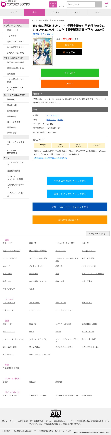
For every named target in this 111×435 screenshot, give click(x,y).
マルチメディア (9, 289)
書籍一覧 (32, 243)
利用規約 (7, 431)
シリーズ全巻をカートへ (70, 168)
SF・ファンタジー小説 (38, 258)
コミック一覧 (34, 303)
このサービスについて (15, 163)
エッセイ (6, 266)
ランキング (12, 36)
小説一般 (85, 243)
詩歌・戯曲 (60, 281)
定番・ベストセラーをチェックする (69, 207)
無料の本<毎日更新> (15, 68)
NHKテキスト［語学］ (64, 347)
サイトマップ (66, 431)
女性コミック (34, 310)
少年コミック (61, 303)
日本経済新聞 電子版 (11, 368)
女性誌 (58, 332)
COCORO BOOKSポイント (15, 88)
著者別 (5, 382)
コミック (76, 12)
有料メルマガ (8, 354)
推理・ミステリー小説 (11, 251)
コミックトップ (9, 303)
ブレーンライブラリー (15, 143)
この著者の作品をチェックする (70, 181)
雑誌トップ (7, 324)
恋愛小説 (59, 266)
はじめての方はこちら (70, 220)
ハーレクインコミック (64, 310)
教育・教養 (33, 274)
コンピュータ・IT (89, 251)
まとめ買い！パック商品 (15, 80)
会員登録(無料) (13, 171)
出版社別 (32, 382)
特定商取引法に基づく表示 (48, 431)
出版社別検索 (12, 111)
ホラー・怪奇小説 (10, 258)
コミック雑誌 (34, 347)
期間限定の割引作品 (15, 62)
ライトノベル (61, 251)
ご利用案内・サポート (15, 186)
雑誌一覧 (32, 324)
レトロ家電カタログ (15, 47)
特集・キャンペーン (15, 41)
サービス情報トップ (10, 396)
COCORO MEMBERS (12, 151)
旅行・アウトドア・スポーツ (93, 274)
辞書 (57, 274)
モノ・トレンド (9, 332)
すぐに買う (70, 72)
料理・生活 (7, 281)
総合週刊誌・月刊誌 (89, 324)
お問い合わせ (87, 396)
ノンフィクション (36, 266)
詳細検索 (11, 99)
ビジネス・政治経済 (63, 324)
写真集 (31, 289)
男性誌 (31, 332)
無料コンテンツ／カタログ (39, 354)
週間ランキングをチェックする (70, 194)
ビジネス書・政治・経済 (65, 243)
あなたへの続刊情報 (15, 53)
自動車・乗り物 (88, 332)
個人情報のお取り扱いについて (24, 431)
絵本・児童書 (87, 281)
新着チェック (12, 30)
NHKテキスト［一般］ (90, 347)
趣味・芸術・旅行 (10, 347)
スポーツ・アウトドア (38, 339)
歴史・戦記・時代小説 (38, 251)
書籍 (35, 12)
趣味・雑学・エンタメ (38, 281)
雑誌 (98, 12)
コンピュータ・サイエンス (13, 339)
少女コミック (8, 310)
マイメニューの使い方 (15, 194)
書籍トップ (7, 243)
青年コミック (87, 303)
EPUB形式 (38, 158)
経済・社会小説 (88, 258)
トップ (13, 12)
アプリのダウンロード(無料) (15, 177)
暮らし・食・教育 (89, 339)
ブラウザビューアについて (56, 158)
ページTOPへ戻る (97, 233)
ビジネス (55, 12)
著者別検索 (12, 105)
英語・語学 (7, 274)
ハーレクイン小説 (89, 266)
